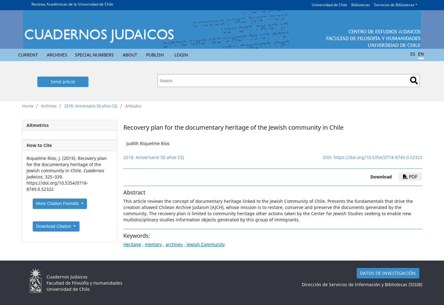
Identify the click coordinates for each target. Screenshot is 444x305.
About (130, 55)
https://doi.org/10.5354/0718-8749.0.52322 (378, 157)
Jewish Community (206, 244)
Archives (57, 55)
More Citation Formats (58, 203)
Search (414, 80)
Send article (63, 82)
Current (28, 55)
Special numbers (94, 55)
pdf (410, 176)
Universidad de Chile (329, 4)
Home (27, 106)
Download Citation (54, 226)
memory (153, 244)
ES (412, 54)
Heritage (132, 244)
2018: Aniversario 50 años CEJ (90, 106)
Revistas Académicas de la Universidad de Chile (72, 4)
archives (174, 244)
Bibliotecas (360, 4)
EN (421, 54)
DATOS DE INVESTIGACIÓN (388, 273)
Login (181, 55)
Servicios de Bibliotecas (394, 4)
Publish (155, 55)
